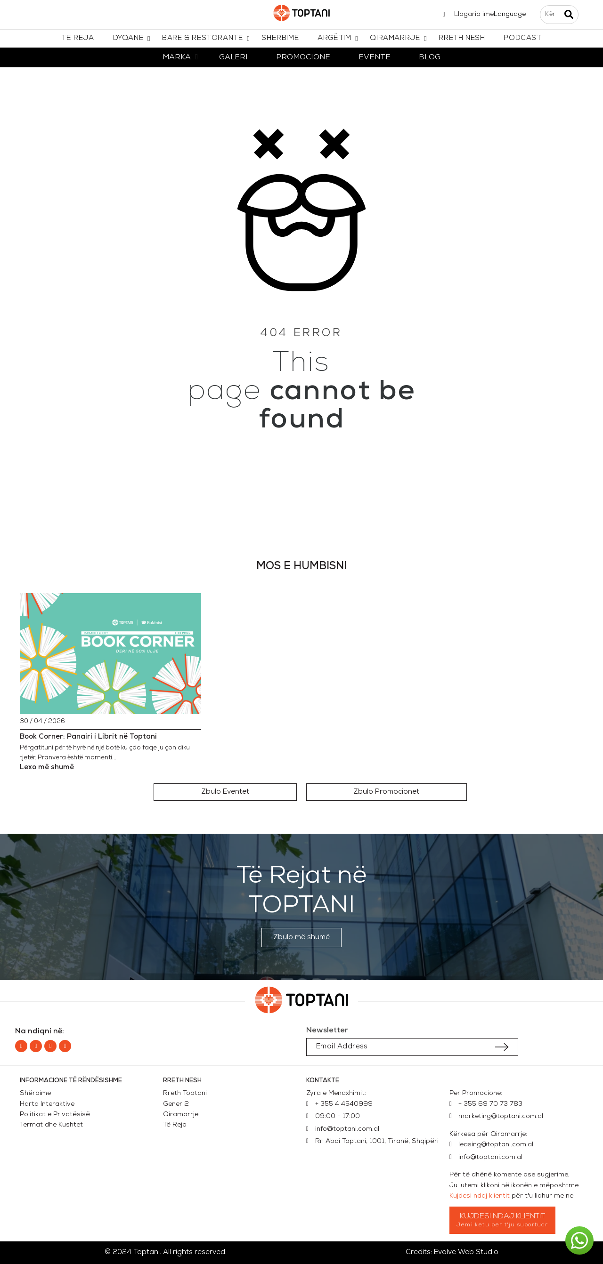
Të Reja (175, 1124)
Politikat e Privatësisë (55, 1114)
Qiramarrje (180, 1114)
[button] (225, 792)
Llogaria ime (474, 14)
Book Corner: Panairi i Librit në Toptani (88, 737)
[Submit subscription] (502, 1047)
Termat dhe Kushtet (51, 1124)
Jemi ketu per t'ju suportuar (502, 1225)
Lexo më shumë (47, 767)
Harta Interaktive (47, 1104)
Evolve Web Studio (466, 1252)
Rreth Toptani (185, 1093)
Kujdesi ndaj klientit (479, 1196)
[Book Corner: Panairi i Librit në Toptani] (110, 653)
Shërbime (35, 1093)
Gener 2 (178, 1104)
